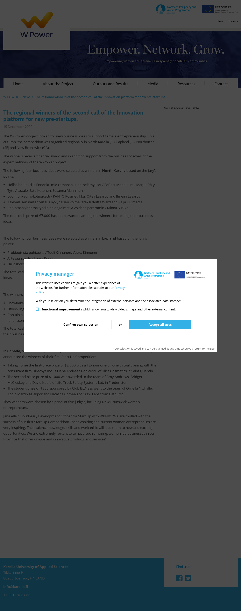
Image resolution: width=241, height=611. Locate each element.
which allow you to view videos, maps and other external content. (109, 309)
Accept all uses (160, 324)
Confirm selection (80, 324)
